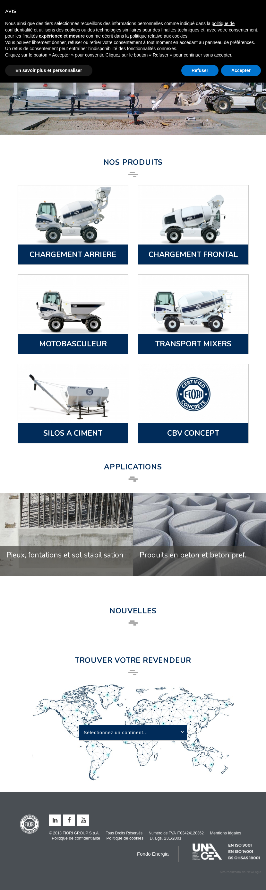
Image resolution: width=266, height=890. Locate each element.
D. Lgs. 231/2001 (166, 838)
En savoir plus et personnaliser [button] (48, 70)
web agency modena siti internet (240, 872)
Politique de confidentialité (76, 838)
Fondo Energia (152, 854)
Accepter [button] (241, 70)
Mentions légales (225, 833)
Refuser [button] (200, 70)
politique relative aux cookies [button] (158, 36)
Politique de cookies (125, 838)
